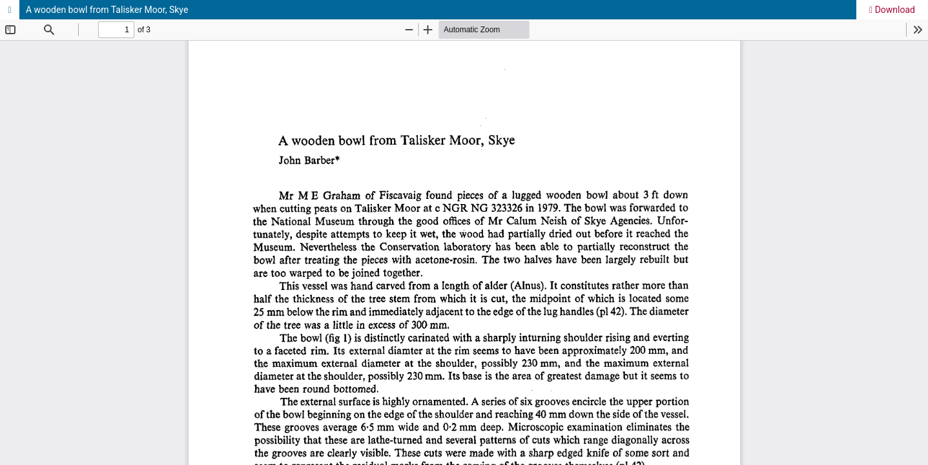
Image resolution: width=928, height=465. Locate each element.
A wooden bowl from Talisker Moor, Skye (107, 10)
